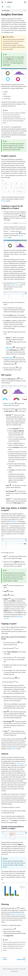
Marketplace (13, 521)
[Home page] (2, 7)
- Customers (14, 971)
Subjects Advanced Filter (18, 914)
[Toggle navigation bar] (2, 2)
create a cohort (20, 763)
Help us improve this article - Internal (14, 969)
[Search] (25, 2)
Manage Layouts (14, 285)
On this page (5, 10)
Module (8, 403)
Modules (3, 201)
